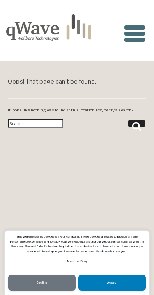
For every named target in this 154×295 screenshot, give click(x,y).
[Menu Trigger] (134, 31)
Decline (42, 282)
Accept (112, 282)
